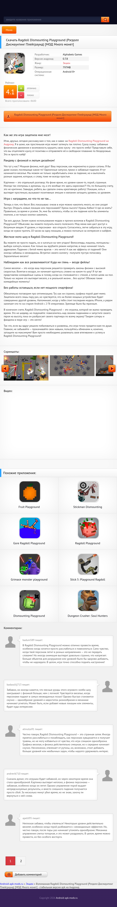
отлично (27, 88)
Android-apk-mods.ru (67, 898)
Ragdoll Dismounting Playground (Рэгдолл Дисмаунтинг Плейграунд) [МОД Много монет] (60, 116)
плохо (26, 95)
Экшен (66, 63)
